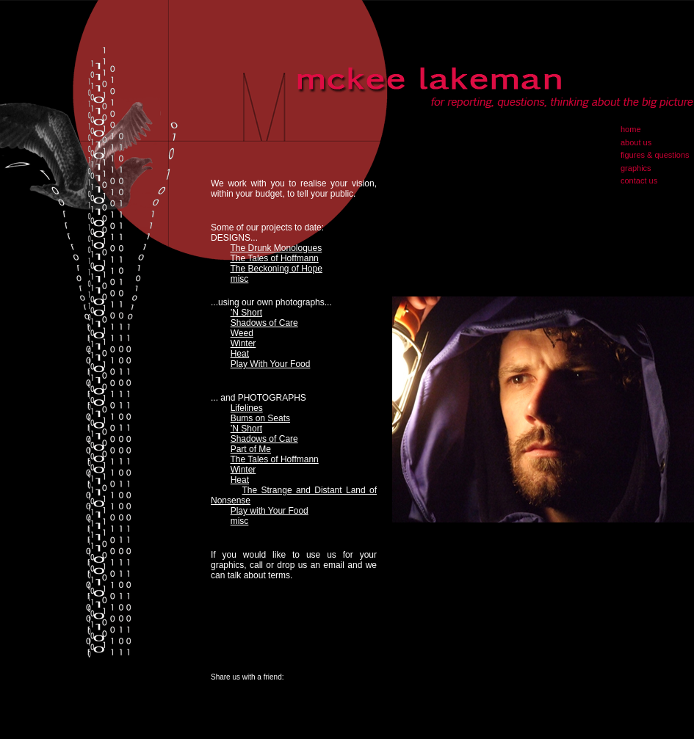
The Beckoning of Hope (276, 268)
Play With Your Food (271, 364)
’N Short (246, 312)
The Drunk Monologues (276, 248)
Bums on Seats (260, 418)
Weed (242, 333)
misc (240, 279)
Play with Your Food (269, 511)
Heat (240, 354)
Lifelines (247, 408)
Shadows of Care (264, 323)
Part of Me (251, 449)
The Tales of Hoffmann (274, 258)
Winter (243, 343)
